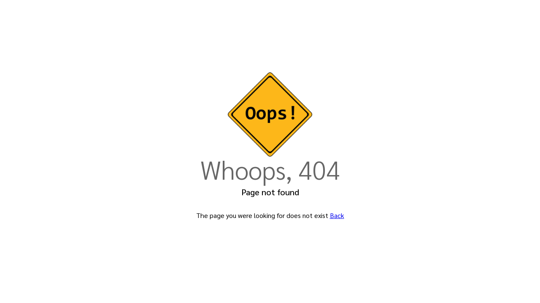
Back (337, 215)
